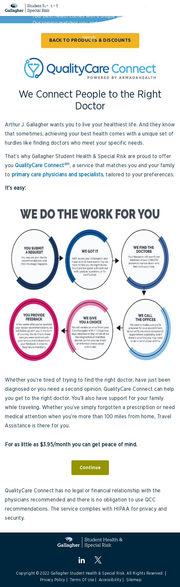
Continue (90, 467)
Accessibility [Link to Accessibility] (110, 580)
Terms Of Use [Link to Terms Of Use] (82, 580)
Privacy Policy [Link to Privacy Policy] (52, 580)
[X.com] (98, 559)
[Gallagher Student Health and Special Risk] (90, 542)
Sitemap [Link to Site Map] (134, 580)
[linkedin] (82, 560)
